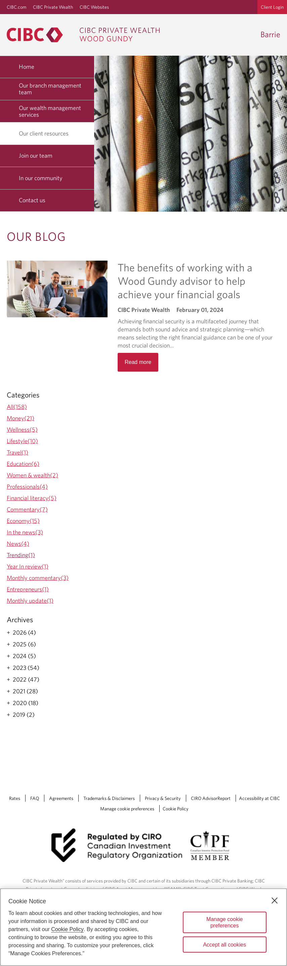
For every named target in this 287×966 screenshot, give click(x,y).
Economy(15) (23, 520)
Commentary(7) (27, 509)
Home (26, 66)
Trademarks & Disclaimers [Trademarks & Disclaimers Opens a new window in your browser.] (109, 798)
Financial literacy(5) (31, 497)
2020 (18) (25, 703)
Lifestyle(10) (22, 440)
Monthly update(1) (30, 600)
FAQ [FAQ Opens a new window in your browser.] (34, 798)
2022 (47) (26, 679)
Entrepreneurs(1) (28, 589)
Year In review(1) (27, 566)
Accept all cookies (224, 945)
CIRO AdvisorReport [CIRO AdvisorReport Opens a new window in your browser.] (211, 798)
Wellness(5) (22, 429)
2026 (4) (24, 632)
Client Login (272, 7)
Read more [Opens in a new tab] (138, 362)
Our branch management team (50, 89)
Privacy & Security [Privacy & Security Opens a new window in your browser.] (163, 798)
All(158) (17, 406)
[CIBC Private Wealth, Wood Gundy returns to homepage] (86, 35)
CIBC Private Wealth (53, 7)
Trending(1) (21, 554)
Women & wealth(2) (32, 475)
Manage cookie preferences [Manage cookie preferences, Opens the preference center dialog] (224, 922)
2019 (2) (24, 714)
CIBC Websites (94, 7)
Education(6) (23, 463)
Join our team (35, 155)
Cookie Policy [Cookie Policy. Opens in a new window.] (67, 929)
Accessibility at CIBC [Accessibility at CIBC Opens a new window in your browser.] (259, 798)
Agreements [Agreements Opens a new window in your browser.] (61, 798)
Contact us (32, 200)
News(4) (18, 543)
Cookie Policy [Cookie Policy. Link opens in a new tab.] (176, 808)
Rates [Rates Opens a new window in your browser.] (14, 798)
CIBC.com (16, 7)
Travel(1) (17, 452)
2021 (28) (25, 691)
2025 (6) (24, 644)
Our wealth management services (50, 111)
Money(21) (20, 418)
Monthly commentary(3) (38, 577)
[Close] (275, 901)
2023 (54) (26, 667)
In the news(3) (25, 532)
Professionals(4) (27, 486)
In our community (41, 177)
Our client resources (46, 133)
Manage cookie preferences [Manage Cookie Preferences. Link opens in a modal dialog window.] (127, 808)
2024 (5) (24, 656)
